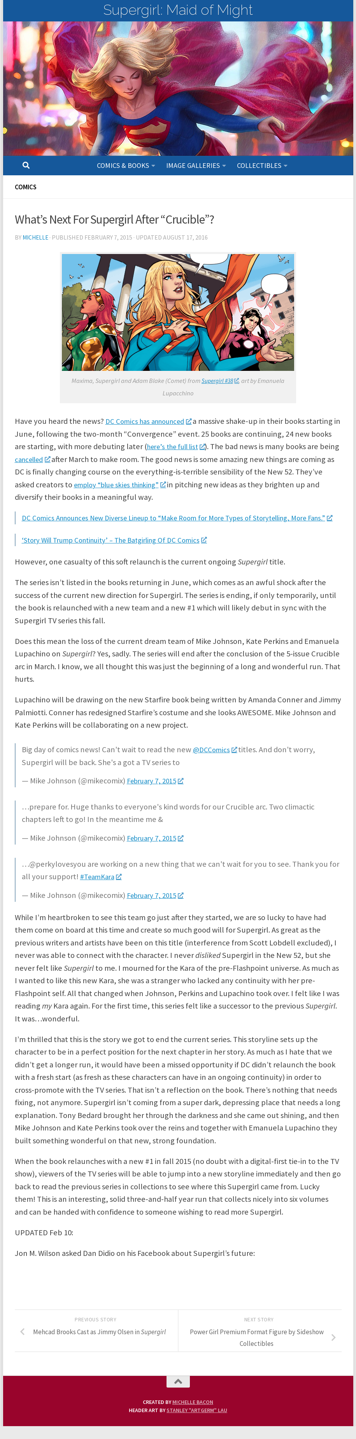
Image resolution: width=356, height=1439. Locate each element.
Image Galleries (193, 165)
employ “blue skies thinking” (183, 485)
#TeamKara (103, 889)
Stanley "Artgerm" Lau (197, 1423)
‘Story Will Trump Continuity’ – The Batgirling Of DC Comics (125, 552)
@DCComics (216, 762)
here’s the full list (218, 446)
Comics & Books (123, 165)
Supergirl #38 (220, 381)
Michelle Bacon (192, 1414)
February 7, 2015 (158, 793)
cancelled (90, 459)
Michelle (36, 237)
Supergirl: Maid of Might (178, 10)
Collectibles (259, 165)
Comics (27, 186)
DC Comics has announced (153, 421)
